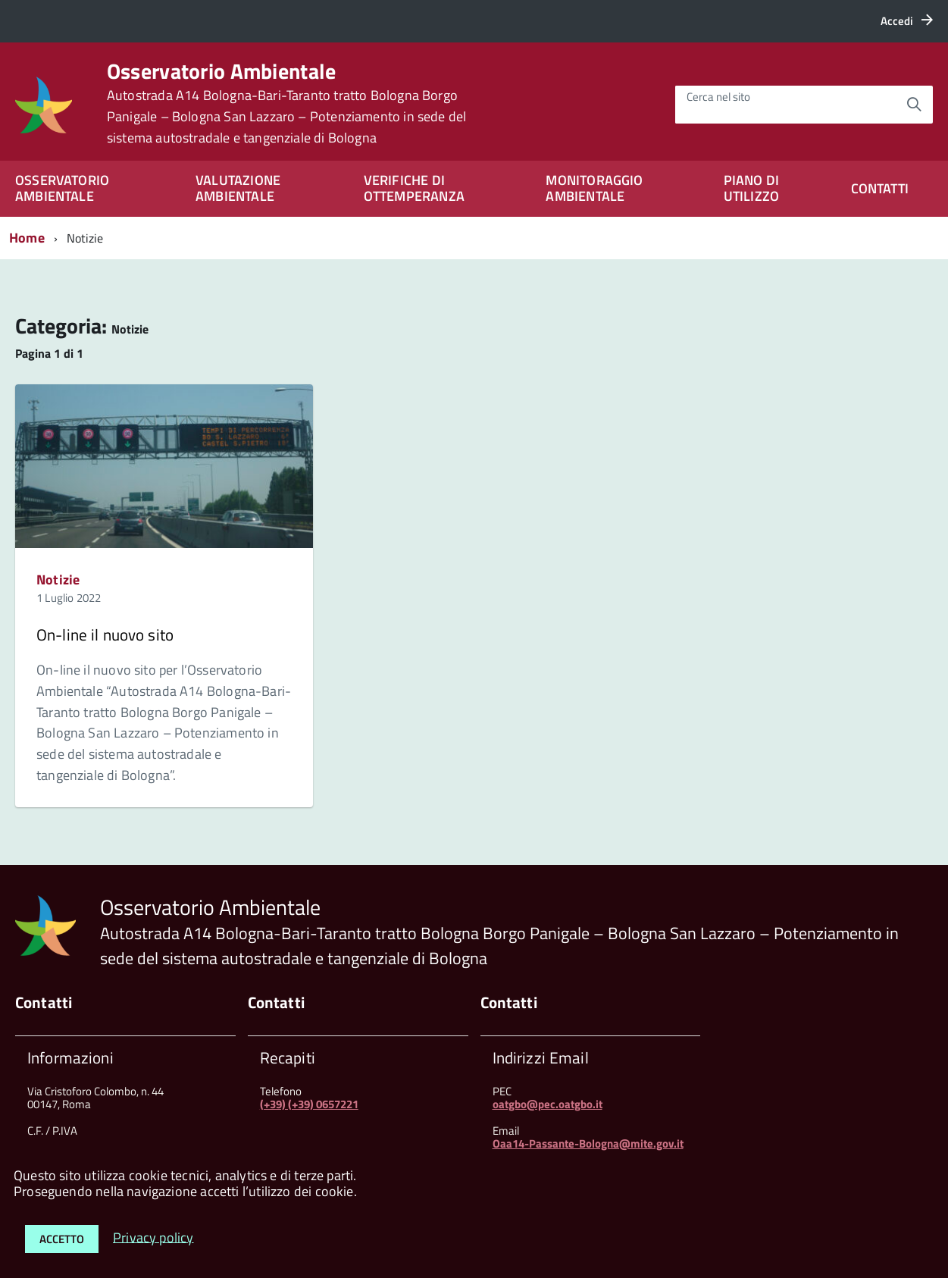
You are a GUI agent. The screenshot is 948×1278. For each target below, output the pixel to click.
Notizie (58, 579)
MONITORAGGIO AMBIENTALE (594, 188)
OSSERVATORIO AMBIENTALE (62, 188)
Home (27, 237)
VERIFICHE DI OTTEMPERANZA (414, 188)
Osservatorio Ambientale (286, 103)
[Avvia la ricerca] (914, 105)
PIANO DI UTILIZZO (751, 188)
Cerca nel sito (718, 96)
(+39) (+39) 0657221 (309, 1104)
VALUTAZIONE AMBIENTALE (238, 188)
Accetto (61, 1239)
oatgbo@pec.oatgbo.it (547, 1104)
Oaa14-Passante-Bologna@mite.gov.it (588, 1143)
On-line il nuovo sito (105, 634)
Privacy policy (153, 1236)
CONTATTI (880, 188)
